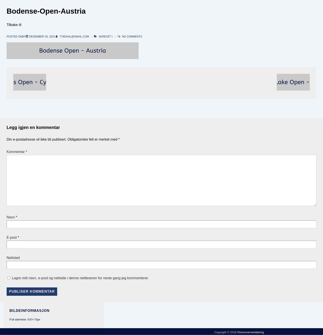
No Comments (132, 36)
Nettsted (13, 258)
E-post (12, 237)
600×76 (32, 319)
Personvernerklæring (250, 332)
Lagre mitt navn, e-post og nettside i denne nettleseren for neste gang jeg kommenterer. (80, 278)
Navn (11, 217)
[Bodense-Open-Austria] (42, 36)
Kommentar (17, 152)
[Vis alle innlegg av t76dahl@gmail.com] (73, 36)
